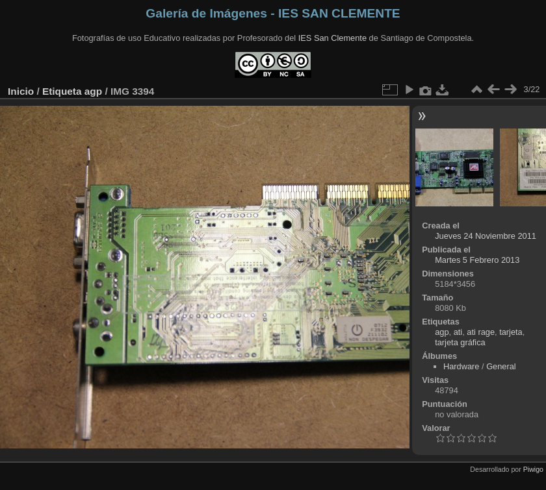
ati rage (481, 332)
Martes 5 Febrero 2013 (477, 260)
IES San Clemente (332, 38)
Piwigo (533, 469)
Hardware (461, 366)
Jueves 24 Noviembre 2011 (485, 236)
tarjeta (511, 332)
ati (458, 332)
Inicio (21, 91)
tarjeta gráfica (460, 342)
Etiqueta (62, 91)
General (501, 366)
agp (93, 91)
